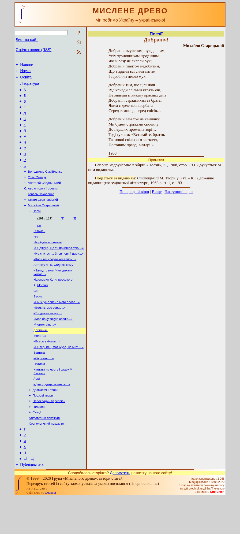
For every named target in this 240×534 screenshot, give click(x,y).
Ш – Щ (29, 495)
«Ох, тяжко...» (44, 385)
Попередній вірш (134, 191)
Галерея (39, 437)
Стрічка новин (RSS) (33, 50)
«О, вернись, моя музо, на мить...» (59, 373)
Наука (25, 72)
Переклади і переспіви (49, 431)
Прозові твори (43, 425)
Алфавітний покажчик (44, 450)
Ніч (36, 254)
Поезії (37, 227)
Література (29, 86)
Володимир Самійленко (45, 184)
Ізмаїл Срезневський (43, 215)
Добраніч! (41, 355)
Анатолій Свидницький (44, 197)
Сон (36, 312)
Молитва (40, 361)
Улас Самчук (37, 191)
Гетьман (39, 248)
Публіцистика (32, 502)
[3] (39, 242)
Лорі (37, 407)
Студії (37, 443)
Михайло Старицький (43, 221)
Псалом (39, 391)
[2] (74, 235)
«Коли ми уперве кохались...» (55, 278)
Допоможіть (120, 510)
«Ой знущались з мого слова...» (57, 324)
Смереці (50, 530)
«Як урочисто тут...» (48, 336)
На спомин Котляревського (53, 300)
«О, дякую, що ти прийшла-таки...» (59, 266)
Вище (157, 191)
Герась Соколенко (41, 209)
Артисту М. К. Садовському (53, 284)
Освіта (26, 79)
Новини (26, 65)
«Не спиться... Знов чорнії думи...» (59, 272)
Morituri (42, 306)
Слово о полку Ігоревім (40, 203)
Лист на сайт (27, 40)
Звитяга (39, 379)
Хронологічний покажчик (46, 456)
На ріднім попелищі (48, 260)
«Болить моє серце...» (50, 330)
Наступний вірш (179, 191)
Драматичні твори (45, 419)
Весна (38, 318)
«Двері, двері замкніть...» (52, 413)
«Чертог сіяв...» (45, 349)
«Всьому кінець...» (47, 367)
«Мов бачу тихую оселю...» (53, 343)
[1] (62, 235)
